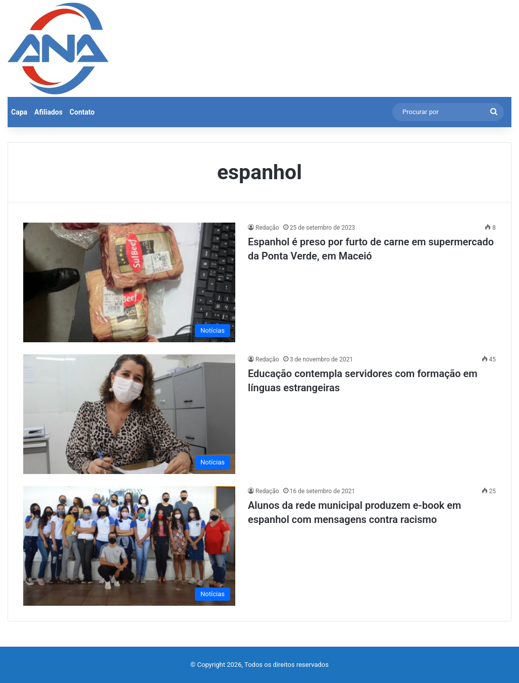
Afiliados (48, 112)
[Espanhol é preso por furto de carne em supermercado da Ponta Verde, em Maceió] (129, 282)
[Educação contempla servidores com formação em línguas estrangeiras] (129, 414)
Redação (267, 227)
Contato (82, 112)
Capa (19, 112)
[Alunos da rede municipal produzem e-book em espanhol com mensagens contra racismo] (129, 546)
